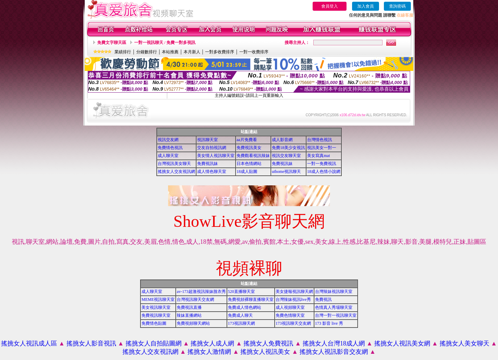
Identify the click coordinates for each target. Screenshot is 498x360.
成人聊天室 (168, 155)
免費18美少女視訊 (288, 147)
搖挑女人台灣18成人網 (334, 343)
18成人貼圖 (247, 171)
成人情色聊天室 (211, 171)
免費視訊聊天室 (155, 315)
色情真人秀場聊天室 (333, 307)
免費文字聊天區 (111, 42)
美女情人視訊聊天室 (215, 155)
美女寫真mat (318, 155)
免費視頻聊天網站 (193, 323)
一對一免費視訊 (321, 163)
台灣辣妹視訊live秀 (293, 299)
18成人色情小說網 (323, 171)
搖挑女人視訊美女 (265, 351)
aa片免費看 (247, 139)
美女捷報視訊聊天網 (294, 291)
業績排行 (122, 51)
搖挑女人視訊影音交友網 (333, 351)
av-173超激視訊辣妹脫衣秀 (201, 291)
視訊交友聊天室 (286, 155)
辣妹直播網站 (189, 315)
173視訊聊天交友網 (293, 323)
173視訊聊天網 (241, 323)
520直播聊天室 (241, 291)
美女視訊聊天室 (155, 307)
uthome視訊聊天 (286, 171)
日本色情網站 (249, 163)
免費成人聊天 (240, 315)
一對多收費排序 (219, 51)
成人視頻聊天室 (290, 307)
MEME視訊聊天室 (158, 299)
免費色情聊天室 (290, 315)
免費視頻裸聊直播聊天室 (251, 299)
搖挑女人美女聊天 (464, 343)
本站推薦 (170, 51)
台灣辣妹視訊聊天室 (333, 291)
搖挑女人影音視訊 (91, 343)
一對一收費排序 (253, 51)
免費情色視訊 (170, 147)
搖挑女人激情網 (209, 351)
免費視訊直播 (189, 307)
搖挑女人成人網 (212, 343)
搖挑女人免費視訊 (268, 343)
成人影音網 (282, 139)
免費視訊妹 (207, 163)
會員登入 (329, 6)
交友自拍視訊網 (211, 147)
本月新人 (192, 51)
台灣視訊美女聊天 (174, 163)
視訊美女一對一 (321, 147)
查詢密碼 (397, 6)
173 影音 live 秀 (329, 323)
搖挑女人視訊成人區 (29, 343)
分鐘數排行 (146, 51)
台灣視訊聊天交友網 (195, 299)
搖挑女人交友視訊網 (176, 171)
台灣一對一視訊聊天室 (336, 315)
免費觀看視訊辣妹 (253, 155)
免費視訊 (323, 299)
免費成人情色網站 (244, 307)
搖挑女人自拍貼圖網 (154, 343)
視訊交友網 (168, 139)
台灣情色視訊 (319, 139)
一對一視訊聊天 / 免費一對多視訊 (164, 42)
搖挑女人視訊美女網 (402, 343)
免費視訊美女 (249, 147)
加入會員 (365, 6)
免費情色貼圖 (153, 323)
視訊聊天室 (207, 139)
